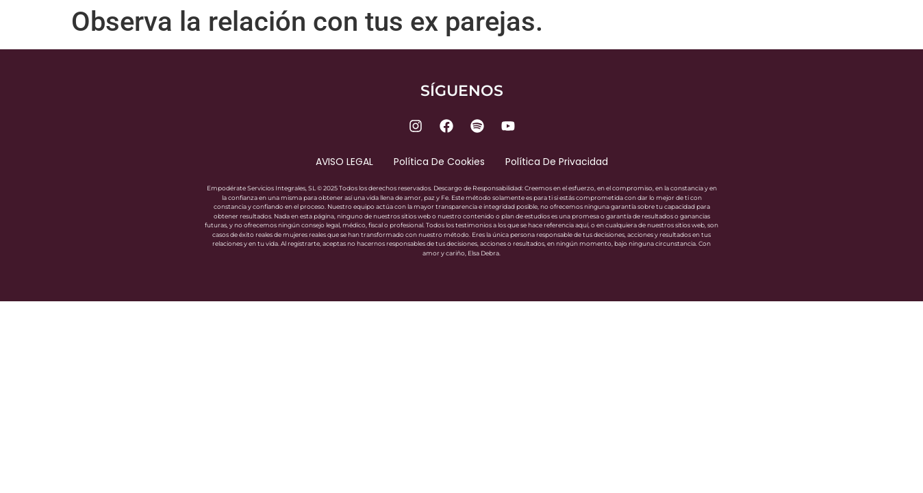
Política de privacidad (556, 161)
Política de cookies (439, 161)
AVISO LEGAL (344, 161)
